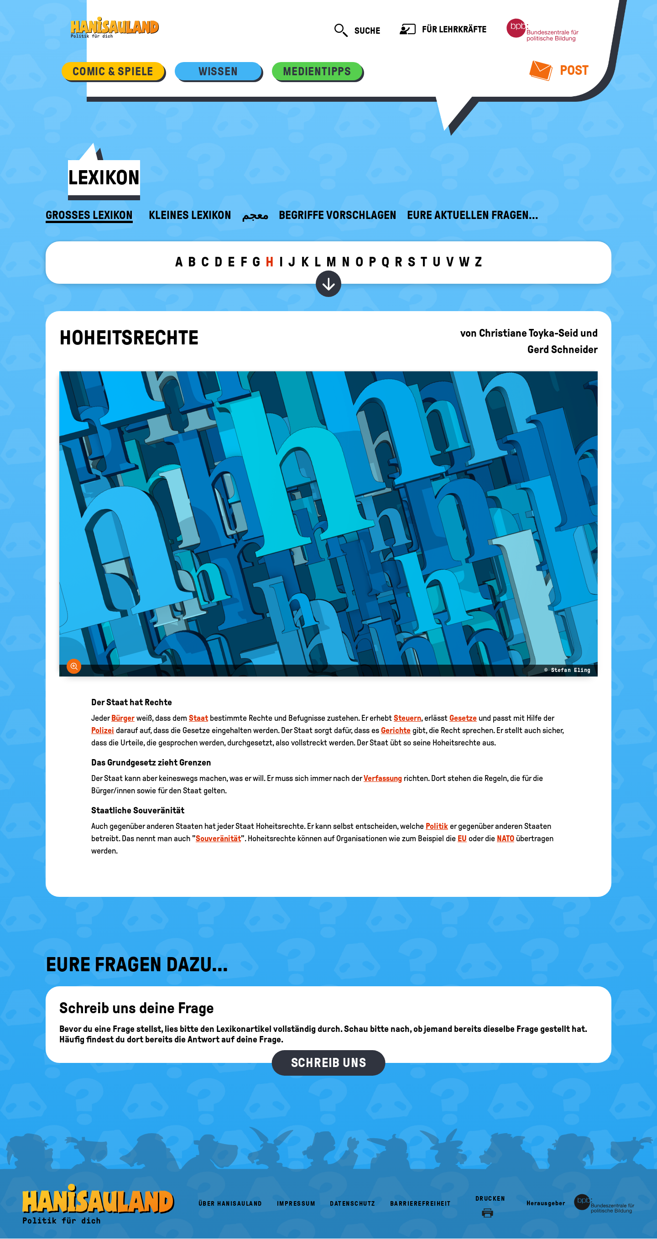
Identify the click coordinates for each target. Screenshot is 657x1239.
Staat (198, 718)
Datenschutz (352, 1203)
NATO (505, 838)
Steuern (407, 718)
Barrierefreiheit (420, 1203)
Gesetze (463, 718)
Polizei (102, 730)
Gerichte (396, 730)
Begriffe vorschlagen (337, 215)
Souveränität (218, 838)
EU (462, 838)
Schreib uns (328, 1063)
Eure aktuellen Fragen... (472, 215)
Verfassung (383, 778)
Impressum (296, 1203)
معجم (255, 215)
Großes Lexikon (89, 215)
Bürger (123, 718)
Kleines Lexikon (190, 215)
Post (559, 70)
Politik (437, 826)
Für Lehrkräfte (443, 30)
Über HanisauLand (230, 1203)
